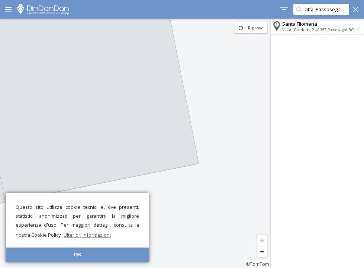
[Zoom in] (262, 240)
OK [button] (77, 254)
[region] (135, 143)
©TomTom (257, 264)
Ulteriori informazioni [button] (87, 235)
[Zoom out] (262, 251)
